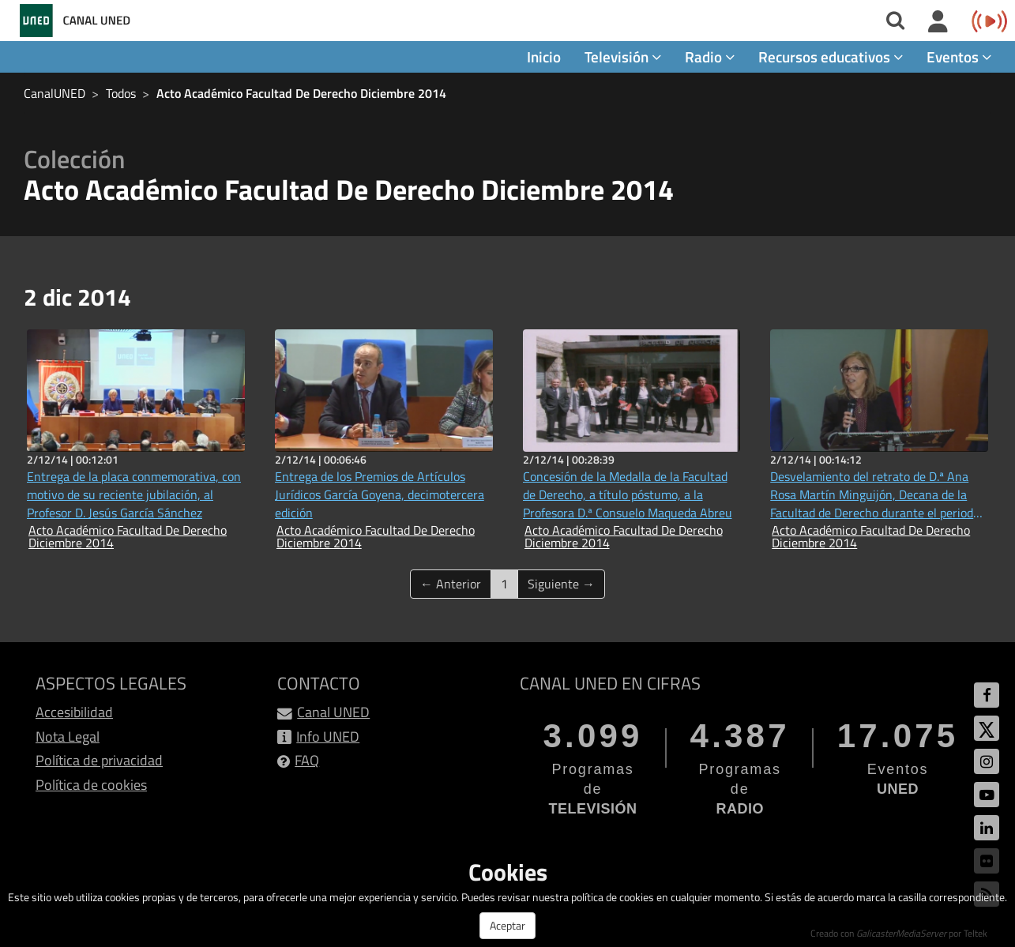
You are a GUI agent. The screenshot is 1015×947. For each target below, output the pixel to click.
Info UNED (327, 736)
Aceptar (507, 925)
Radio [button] (710, 56)
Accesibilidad (74, 712)
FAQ (307, 760)
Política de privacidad (99, 760)
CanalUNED (54, 93)
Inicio (544, 56)
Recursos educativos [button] (830, 56)
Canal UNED (333, 712)
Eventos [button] (959, 56)
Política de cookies (91, 784)
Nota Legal (68, 736)
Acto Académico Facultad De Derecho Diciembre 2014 (301, 93)
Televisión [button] (623, 56)
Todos (121, 93)
